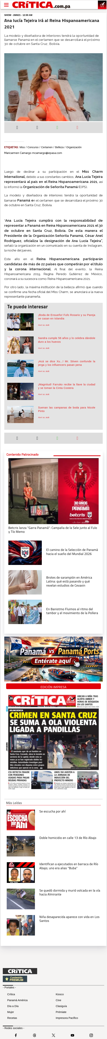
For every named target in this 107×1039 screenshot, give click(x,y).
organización (74, 147)
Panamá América (17, 1000)
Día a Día (13, 1006)
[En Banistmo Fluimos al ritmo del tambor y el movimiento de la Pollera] (25, 611)
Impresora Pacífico (67, 1017)
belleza (59, 147)
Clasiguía (61, 1006)
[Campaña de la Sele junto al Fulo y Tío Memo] (53, 490)
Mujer (10, 1012)
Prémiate (61, 1012)
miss (22, 147)
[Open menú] (6, 5)
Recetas (12, 1017)
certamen (46, 147)
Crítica (11, 994)
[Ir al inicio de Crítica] (41, 5)
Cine (58, 1000)
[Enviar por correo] (77, 128)
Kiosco (60, 994)
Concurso (33, 147)
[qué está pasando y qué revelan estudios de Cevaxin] (25, 582)
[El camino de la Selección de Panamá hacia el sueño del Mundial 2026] (25, 552)
